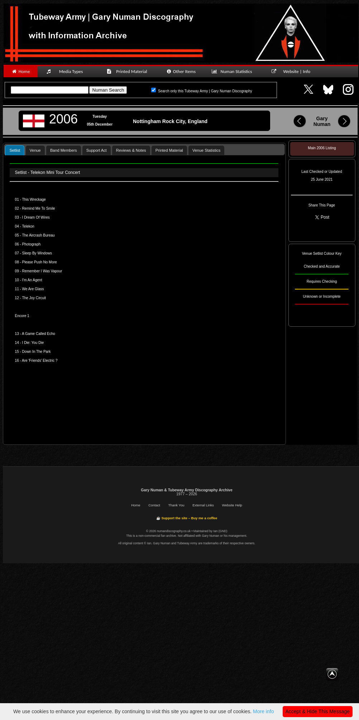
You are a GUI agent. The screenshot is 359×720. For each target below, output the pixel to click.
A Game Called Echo (38, 334)
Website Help (232, 505)
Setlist (14, 150)
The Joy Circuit (34, 298)
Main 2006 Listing (322, 148)
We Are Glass (33, 289)
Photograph (31, 244)
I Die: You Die (33, 343)
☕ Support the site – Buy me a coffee (186, 518)
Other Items (181, 71)
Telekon (28, 226)
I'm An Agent (32, 280)
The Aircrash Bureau (38, 235)
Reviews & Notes (131, 150)
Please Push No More (39, 262)
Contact (154, 505)
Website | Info (293, 71)
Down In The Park (36, 352)
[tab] (14, 150)
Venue (35, 150)
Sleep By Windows (37, 253)
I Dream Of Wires (36, 217)
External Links (203, 505)
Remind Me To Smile (38, 208)
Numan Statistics (233, 71)
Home (20, 71)
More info (263, 711)
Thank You (176, 505)
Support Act (96, 150)
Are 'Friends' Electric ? (39, 361)
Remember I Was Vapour (42, 271)
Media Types (68, 71)
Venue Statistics (206, 150)
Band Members (63, 150)
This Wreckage (34, 199)
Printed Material (128, 71)
